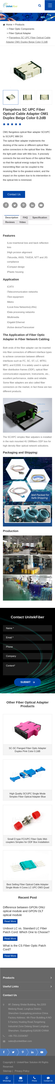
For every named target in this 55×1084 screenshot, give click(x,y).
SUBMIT (28, 682)
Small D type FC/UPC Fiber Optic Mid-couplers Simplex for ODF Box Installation (27, 840)
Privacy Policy (22, 1073)
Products (19, 24)
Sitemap (7, 1073)
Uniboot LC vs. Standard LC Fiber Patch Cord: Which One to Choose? (26, 930)
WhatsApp (7, 1078)
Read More (10, 921)
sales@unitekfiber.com (17, 1043)
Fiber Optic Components (21, 29)
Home (9, 24)
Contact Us (14, 194)
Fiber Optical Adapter (20, 33)
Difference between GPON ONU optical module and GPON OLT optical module (24, 911)
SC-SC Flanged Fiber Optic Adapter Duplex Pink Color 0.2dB (27, 750)
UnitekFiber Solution (27, 1064)
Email (20, 1078)
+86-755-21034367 (15, 1038)
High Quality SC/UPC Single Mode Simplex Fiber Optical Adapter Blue (27, 795)
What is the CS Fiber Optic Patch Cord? (24, 947)
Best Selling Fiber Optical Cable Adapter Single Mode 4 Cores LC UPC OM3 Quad (27, 886)
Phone (34, 1078)
